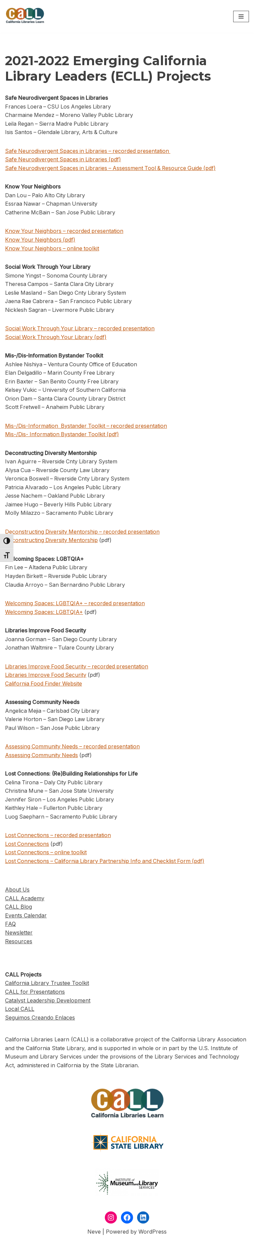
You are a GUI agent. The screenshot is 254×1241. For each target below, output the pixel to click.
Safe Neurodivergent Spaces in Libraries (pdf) (64, 159)
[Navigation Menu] (241, 16)
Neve (94, 1233)
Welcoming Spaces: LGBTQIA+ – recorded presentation (75, 604)
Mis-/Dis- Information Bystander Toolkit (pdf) (62, 435)
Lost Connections (27, 845)
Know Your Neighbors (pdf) (40, 240)
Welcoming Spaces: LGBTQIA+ (44, 613)
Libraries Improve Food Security (46, 676)
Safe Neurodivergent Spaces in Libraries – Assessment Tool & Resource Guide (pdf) (112, 168)
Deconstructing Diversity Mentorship (51, 541)
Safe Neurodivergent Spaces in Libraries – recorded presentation (89, 151)
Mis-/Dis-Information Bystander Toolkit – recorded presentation (87, 426)
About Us (17, 891)
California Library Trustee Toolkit (47, 985)
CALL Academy (24, 900)
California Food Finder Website (44, 684)
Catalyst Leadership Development (47, 1002)
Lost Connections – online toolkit (46, 854)
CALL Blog (18, 908)
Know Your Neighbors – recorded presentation (65, 231)
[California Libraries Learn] (25, 16)
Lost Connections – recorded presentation (58, 836)
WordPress (152, 1233)
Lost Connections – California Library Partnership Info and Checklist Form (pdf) (106, 862)
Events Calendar (26, 917)
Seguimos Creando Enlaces (40, 1019)
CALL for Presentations (35, 993)
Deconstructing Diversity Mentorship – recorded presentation (83, 532)
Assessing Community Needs (42, 756)
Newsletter (19, 934)
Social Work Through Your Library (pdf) (56, 337)
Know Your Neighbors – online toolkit (53, 248)
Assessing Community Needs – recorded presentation (73, 748)
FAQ (10, 925)
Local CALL (19, 1010)
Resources (18, 943)
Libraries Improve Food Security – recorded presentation (77, 667)
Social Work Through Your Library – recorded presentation (81, 329)
